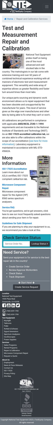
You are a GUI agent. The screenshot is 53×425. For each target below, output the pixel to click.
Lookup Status (40, 243)
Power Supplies (10, 339)
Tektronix (7, 323)
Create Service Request (26, 287)
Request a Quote (10, 356)
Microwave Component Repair (13, 186)
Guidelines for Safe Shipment (17, 223)
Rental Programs (10, 348)
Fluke (6, 326)
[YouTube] (9, 305)
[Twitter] (18, 305)
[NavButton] (47, 7)
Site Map (7, 376)
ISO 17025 (8, 371)
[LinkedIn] (13, 305)
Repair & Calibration (12, 350)
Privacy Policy (9, 373)
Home (8, 19)
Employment (9, 362)
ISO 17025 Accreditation (14, 169)
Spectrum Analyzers (12, 334)
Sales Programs (10, 345)
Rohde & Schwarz (11, 329)
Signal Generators (11, 331)
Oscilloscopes (9, 337)
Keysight (7, 320)
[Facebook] (4, 305)
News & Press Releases (13, 365)
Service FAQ (8, 207)
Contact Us (8, 368)
